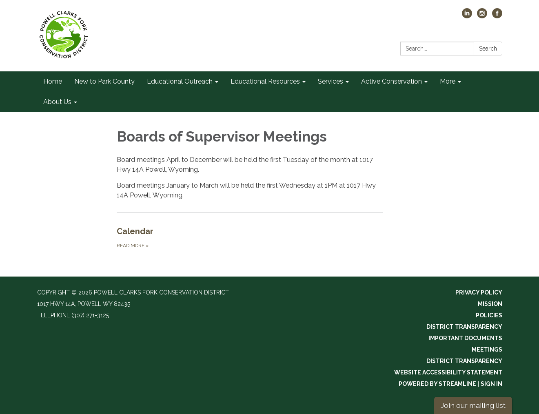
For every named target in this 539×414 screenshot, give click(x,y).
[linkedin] (467, 16)
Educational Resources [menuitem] (265, 81)
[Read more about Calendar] (250, 237)
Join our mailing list (473, 405)
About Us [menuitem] (57, 102)
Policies (489, 315)
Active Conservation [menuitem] (391, 81)
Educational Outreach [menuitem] (180, 81)
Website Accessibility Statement (448, 372)
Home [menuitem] (52, 81)
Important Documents (465, 338)
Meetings (487, 349)
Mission (490, 304)
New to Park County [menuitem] (104, 81)
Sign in (491, 384)
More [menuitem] (447, 81)
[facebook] (497, 16)
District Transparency (464, 326)
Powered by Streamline (437, 384)
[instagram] (482, 16)
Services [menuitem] (330, 81)
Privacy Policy (478, 292)
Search (488, 48)
